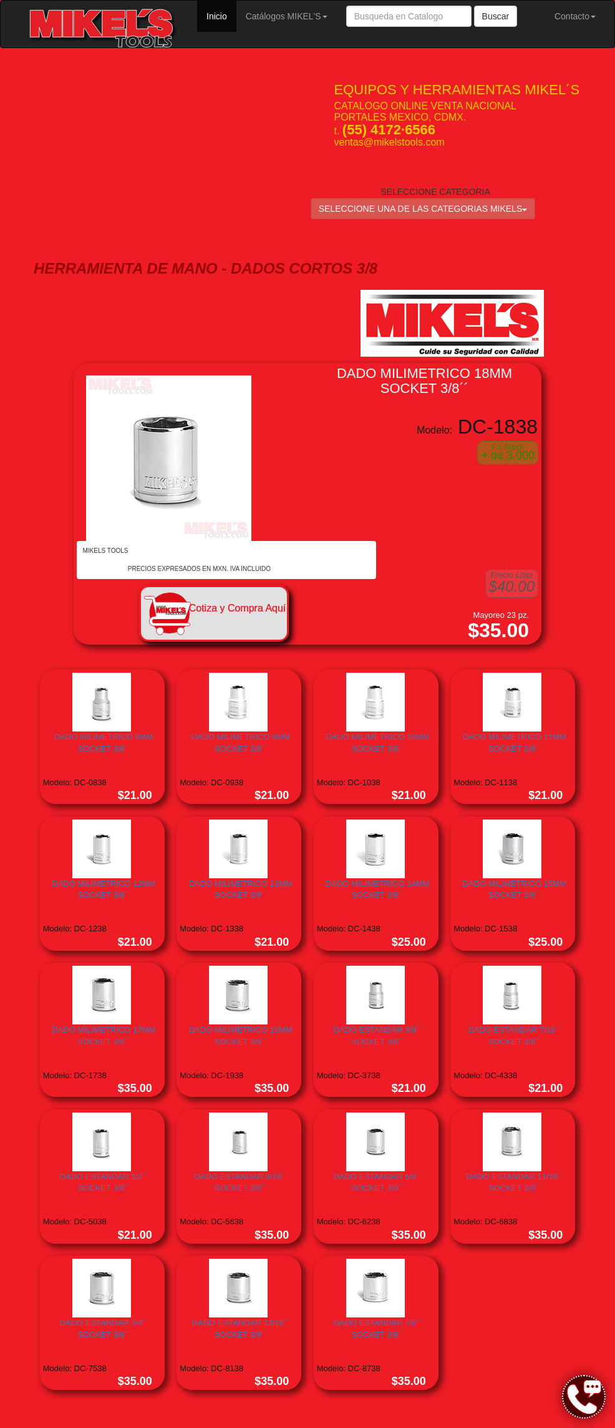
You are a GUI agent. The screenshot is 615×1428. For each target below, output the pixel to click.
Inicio (221, 15)
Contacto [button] (575, 16)
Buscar (496, 16)
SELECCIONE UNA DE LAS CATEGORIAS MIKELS (423, 209)
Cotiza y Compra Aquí (237, 608)
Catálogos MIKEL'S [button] (286, 16)
